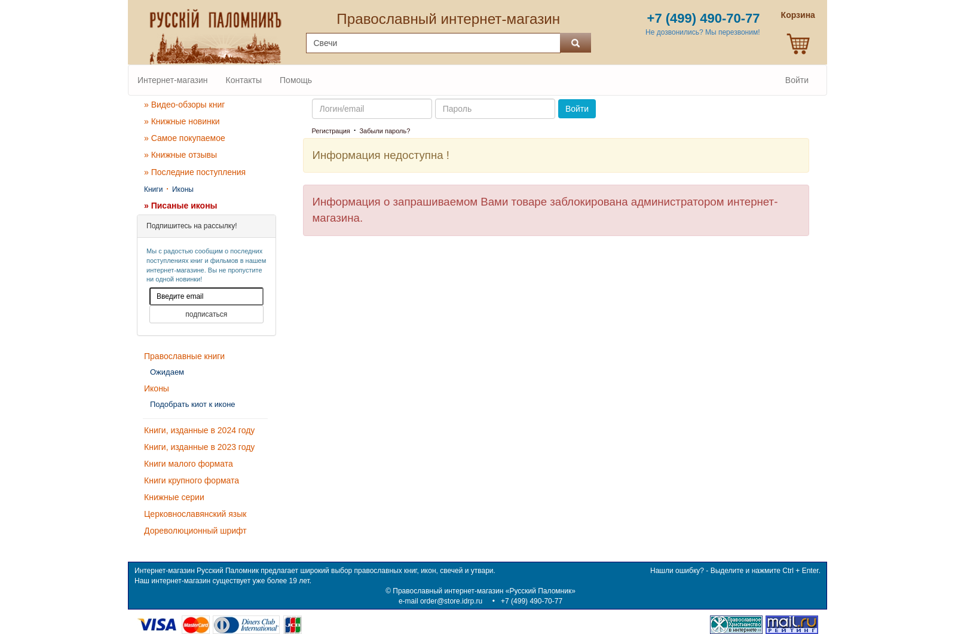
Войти (797, 80)
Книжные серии (174, 497)
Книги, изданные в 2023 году (199, 447)
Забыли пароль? (384, 130)
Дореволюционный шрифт (195, 530)
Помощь (296, 80)
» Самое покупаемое (184, 138)
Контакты (244, 80)
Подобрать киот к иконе (192, 404)
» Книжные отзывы (180, 155)
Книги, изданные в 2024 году (199, 430)
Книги (153, 189)
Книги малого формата (188, 463)
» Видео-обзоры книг (184, 104)
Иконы (183, 189)
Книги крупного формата (191, 480)
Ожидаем (167, 371)
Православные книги (184, 356)
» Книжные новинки (182, 121)
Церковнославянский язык (195, 514)
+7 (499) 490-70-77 (531, 601)
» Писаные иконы (181, 205)
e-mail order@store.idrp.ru (440, 601)
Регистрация (331, 130)
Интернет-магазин (172, 80)
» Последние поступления (195, 172)
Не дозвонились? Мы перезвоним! (702, 32)
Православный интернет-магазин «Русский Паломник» (484, 591)
